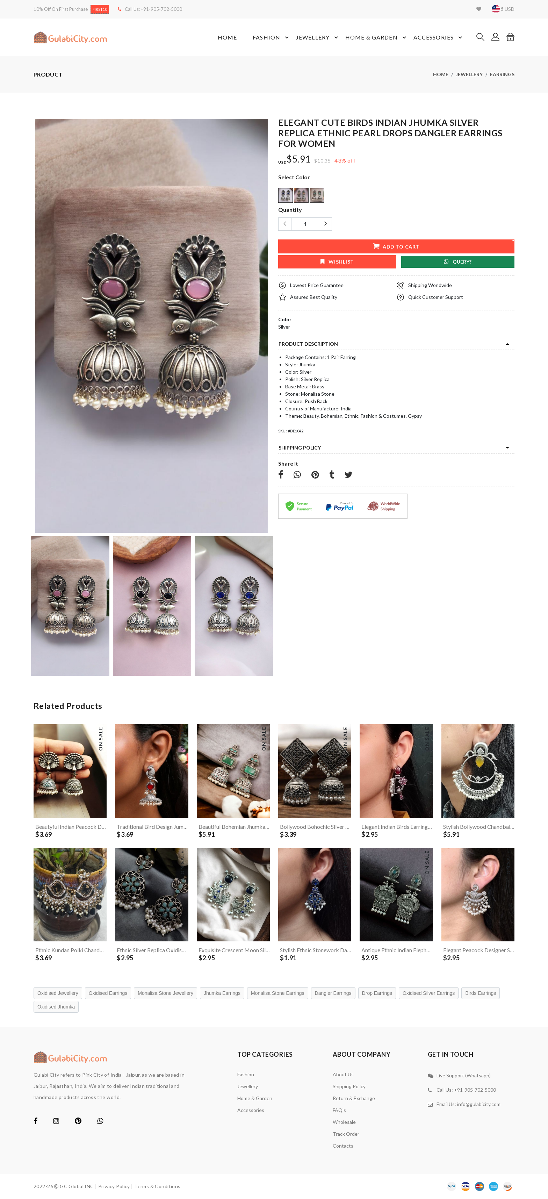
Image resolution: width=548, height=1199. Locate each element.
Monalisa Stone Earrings (277, 993)
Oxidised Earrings (108, 993)
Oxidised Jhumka (56, 1007)
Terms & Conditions (157, 1186)
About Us (343, 1074)
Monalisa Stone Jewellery (165, 993)
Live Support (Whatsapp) (464, 1075)
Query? (457, 262)
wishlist (337, 262)
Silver (284, 327)
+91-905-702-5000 (161, 9)
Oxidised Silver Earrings (429, 993)
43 (337, 160)
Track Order (346, 1134)
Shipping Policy (300, 448)
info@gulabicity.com (478, 1104)
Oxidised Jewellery (57, 993)
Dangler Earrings (333, 993)
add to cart (396, 246)
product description (308, 344)
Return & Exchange (354, 1098)
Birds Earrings (480, 993)
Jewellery (318, 37)
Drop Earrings (377, 993)
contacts (343, 1146)
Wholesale (344, 1122)
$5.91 (299, 159)
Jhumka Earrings (222, 993)
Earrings (502, 74)
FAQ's (339, 1110)
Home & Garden (376, 37)
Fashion (272, 37)
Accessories (438, 37)
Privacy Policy (114, 1186)
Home (227, 37)
